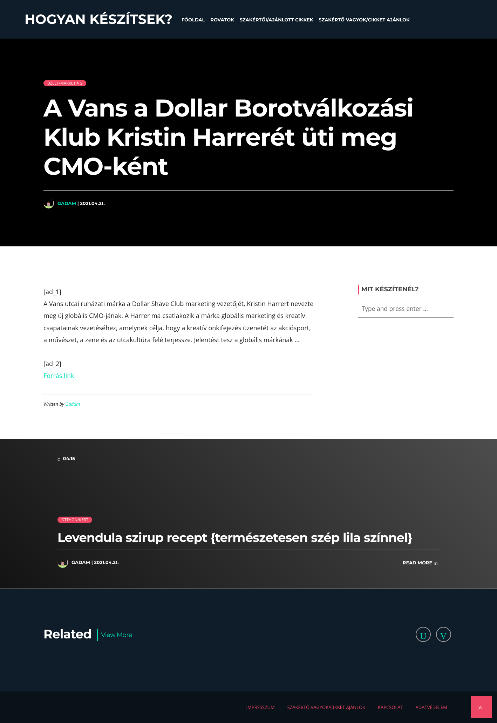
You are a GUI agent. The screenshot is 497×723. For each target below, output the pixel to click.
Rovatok (222, 20)
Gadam (66, 203)
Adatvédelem (431, 707)
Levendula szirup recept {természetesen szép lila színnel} (234, 537)
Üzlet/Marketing (64, 83)
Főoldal (193, 20)
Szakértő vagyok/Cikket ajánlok (364, 20)
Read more (420, 563)
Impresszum (260, 707)
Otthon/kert (74, 519)
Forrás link (58, 375)
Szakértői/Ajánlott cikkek (276, 20)
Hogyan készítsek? (98, 19)
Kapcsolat (390, 707)
